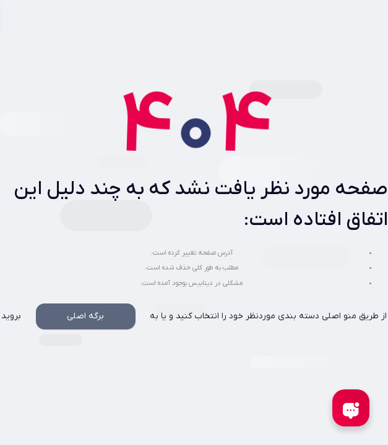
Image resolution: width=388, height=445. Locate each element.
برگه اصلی (85, 316)
